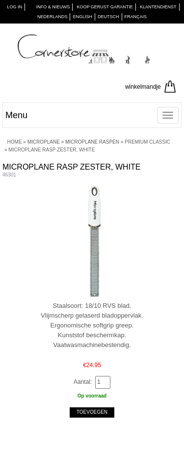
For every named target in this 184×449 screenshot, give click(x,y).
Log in (14, 6)
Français (136, 16)
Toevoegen (92, 412)
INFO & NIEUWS (53, 6)
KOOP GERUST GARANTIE (105, 6)
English (82, 16)
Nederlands (52, 16)
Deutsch (108, 16)
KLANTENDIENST (158, 6)
